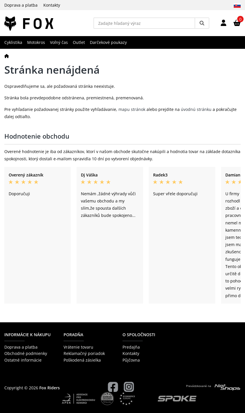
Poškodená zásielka (82, 360)
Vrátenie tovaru (78, 347)
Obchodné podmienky (25, 353)
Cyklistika (13, 42)
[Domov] (6, 56)
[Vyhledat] (202, 23)
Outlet (79, 42)
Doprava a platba (21, 5)
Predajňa (131, 347)
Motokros (36, 42)
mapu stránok (131, 109)
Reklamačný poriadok (84, 353)
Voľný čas (59, 42)
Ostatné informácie (23, 360)
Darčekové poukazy (108, 42)
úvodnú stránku (196, 109)
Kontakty (51, 5)
